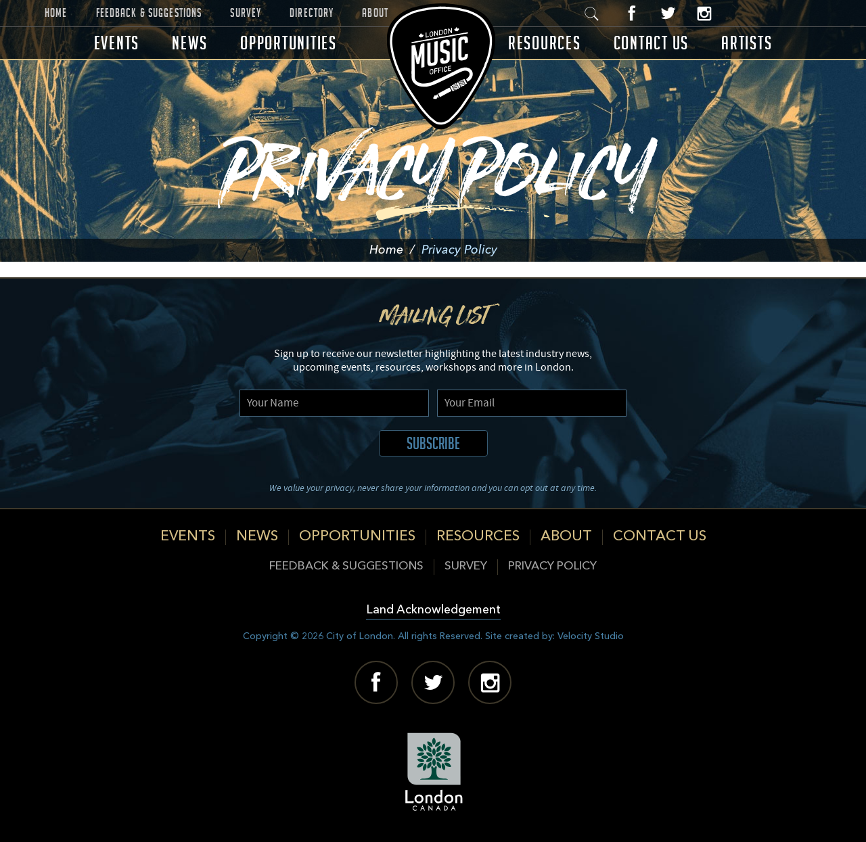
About (375, 13)
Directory (312, 13)
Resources (544, 42)
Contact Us (651, 42)
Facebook (632, 13)
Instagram (704, 13)
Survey (245, 13)
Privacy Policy (552, 566)
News (190, 42)
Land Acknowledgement (433, 610)
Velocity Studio (590, 636)
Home (56, 13)
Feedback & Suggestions (149, 13)
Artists (746, 42)
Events (117, 42)
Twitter (668, 13)
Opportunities (288, 42)
